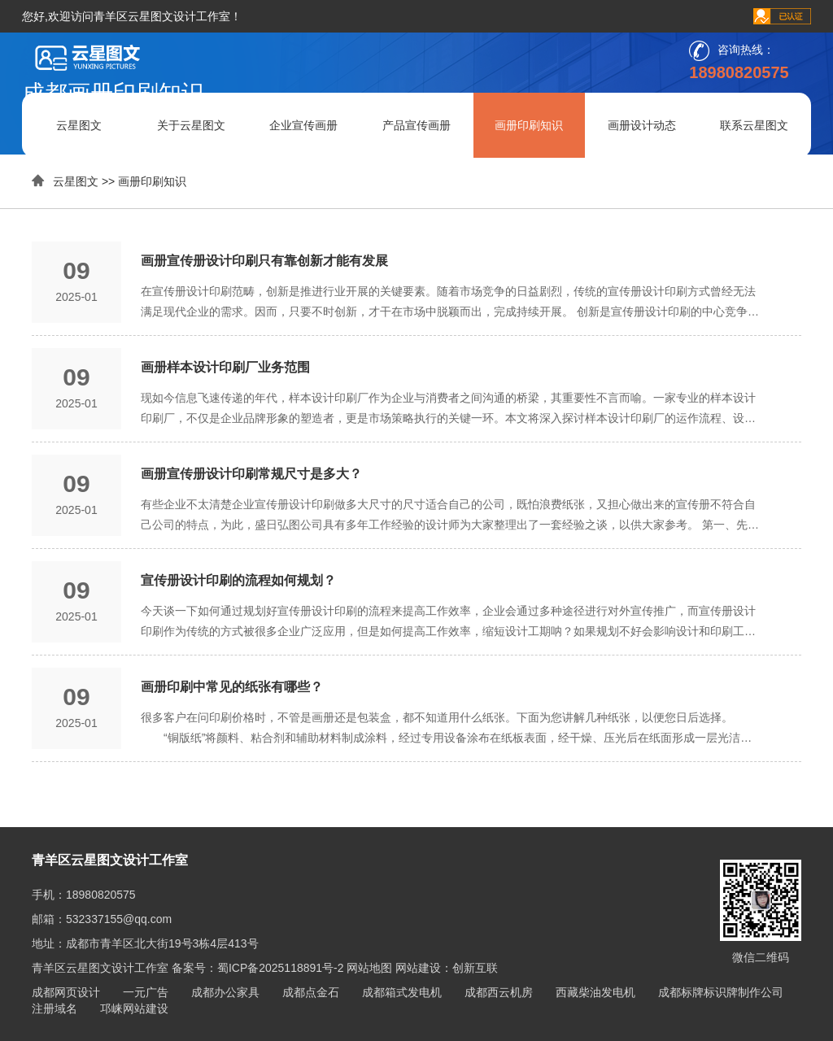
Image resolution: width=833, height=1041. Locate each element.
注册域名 (54, 1008)
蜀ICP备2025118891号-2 (280, 967)
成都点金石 (310, 992)
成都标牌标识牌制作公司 (720, 992)
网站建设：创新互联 (446, 967)
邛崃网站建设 (134, 1008)
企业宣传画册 (303, 125)
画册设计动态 (642, 125)
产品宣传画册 (416, 125)
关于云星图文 (191, 125)
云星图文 (79, 125)
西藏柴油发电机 (595, 992)
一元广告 (145, 992)
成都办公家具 (225, 992)
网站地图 (369, 967)
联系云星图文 (754, 125)
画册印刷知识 (529, 125)
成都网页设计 (66, 992)
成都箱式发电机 (402, 992)
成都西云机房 (498, 992)
